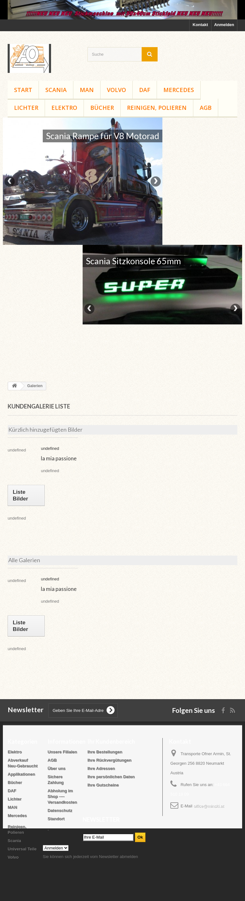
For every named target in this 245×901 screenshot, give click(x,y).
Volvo (116, 90)
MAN (87, 90)
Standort (56, 818)
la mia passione (59, 458)
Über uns (56, 768)
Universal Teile (22, 849)
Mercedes (178, 90)
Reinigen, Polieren (157, 107)
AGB (206, 107)
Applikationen (21, 774)
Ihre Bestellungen (104, 751)
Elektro (64, 107)
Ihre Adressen (101, 768)
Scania (56, 90)
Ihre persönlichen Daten (111, 776)
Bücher (102, 107)
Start (23, 90)
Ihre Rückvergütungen (109, 760)
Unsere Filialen (62, 751)
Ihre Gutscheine (103, 785)
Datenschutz (60, 810)
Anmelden (224, 24)
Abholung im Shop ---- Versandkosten (62, 796)
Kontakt (200, 24)
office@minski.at (208, 806)
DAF (144, 90)
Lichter (26, 107)
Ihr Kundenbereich (111, 741)
